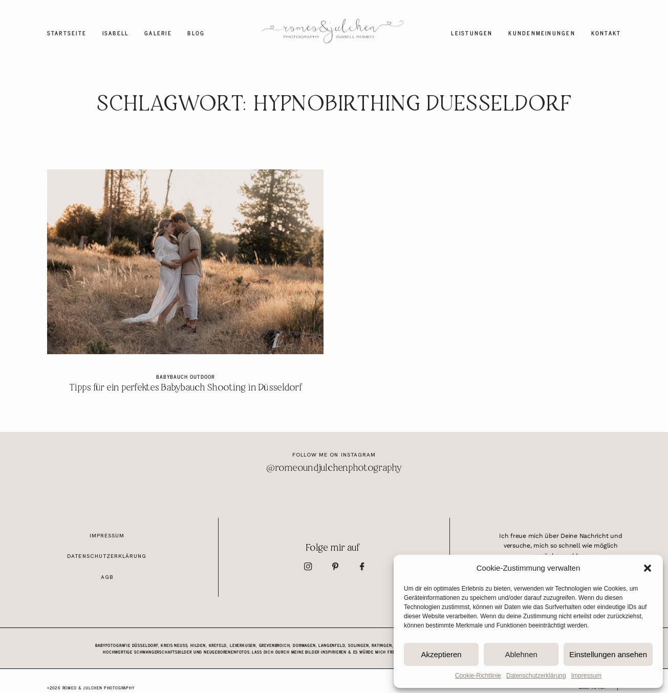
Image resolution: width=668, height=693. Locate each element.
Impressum (586, 675)
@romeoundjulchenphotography (333, 468)
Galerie (158, 33)
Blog (196, 33)
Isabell (115, 33)
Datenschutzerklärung (536, 675)
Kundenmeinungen (541, 33)
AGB (107, 577)
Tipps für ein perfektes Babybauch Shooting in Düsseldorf (185, 288)
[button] (647, 568)
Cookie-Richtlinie (478, 675)
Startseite (67, 33)
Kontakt (606, 33)
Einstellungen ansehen (608, 654)
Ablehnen (521, 654)
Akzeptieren (441, 654)
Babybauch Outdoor (185, 376)
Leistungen (471, 33)
